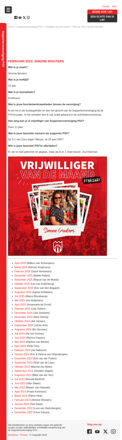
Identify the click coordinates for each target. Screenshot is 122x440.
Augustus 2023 (22, 375)
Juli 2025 (19, 296)
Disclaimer (13, 435)
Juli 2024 (19, 333)
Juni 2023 (19, 383)
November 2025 (23, 279)
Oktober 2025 (22, 283)
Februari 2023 (22, 400)
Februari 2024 (22, 350)
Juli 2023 (19, 379)
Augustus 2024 (22, 329)
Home (11, 27)
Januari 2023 (21, 404)
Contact (106, 6)
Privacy (24, 435)
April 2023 (20, 391)
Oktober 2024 (22, 321)
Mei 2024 (19, 342)
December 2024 (23, 313)
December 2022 (23, 408)
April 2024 (20, 346)
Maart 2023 (20, 395)
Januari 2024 (21, 354)
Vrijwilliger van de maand (57, 27)
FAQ (114, 6)
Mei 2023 (19, 387)
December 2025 (23, 275)
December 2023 (23, 358)
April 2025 (20, 304)
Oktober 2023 (22, 366)
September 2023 (23, 371)
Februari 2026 (22, 271)
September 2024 (23, 325)
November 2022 (23, 412)
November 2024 (23, 317)
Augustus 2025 (22, 292)
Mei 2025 (19, 300)
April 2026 (20, 263)
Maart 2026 (20, 267)
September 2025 (23, 288)
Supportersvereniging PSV (29, 27)
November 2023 (23, 362)
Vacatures (107, 12)
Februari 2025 (22, 308)
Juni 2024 (19, 337)
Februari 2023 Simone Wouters (87, 27)
